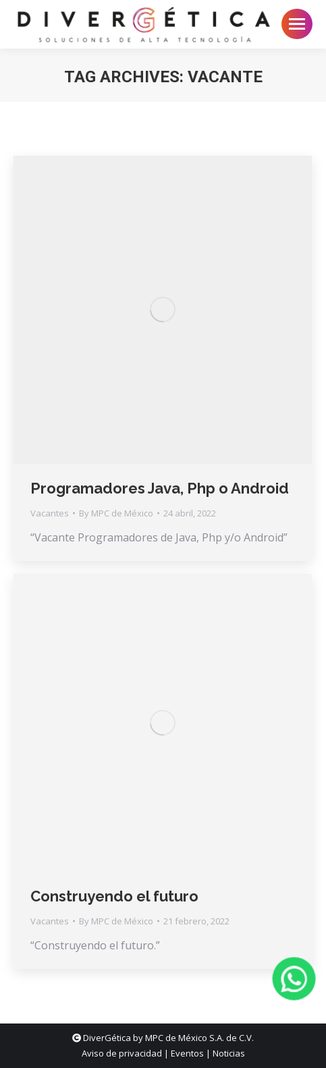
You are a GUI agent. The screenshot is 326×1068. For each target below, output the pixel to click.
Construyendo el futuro (114, 896)
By (116, 513)
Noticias (229, 1053)
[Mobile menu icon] (297, 24)
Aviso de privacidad (122, 1053)
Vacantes (49, 513)
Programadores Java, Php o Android (159, 488)
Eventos (187, 1053)
